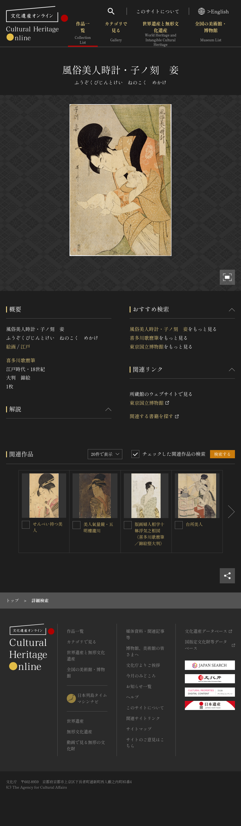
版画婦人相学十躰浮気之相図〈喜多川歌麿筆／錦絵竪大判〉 (150, 533)
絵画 (11, 346)
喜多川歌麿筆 (20, 360)
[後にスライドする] (229, 511)
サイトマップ (138, 729)
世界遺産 (75, 721)
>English (213, 11)
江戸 (25, 346)
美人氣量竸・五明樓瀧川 (98, 527)
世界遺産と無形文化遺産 (161, 33)
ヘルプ (132, 697)
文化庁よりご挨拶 (143, 665)
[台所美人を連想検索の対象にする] (179, 525)
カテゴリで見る (116, 33)
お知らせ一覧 (138, 686)
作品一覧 (83, 33)
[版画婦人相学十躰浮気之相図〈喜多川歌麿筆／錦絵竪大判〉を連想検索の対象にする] (128, 525)
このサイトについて (158, 11)
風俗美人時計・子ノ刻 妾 (159, 329)
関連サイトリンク (143, 718)
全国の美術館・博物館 (211, 33)
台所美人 (194, 524)
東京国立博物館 (147, 346)
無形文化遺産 (79, 732)
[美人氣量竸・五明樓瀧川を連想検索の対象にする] (76, 525)
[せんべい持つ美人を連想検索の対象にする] (26, 525)
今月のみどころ (141, 676)
